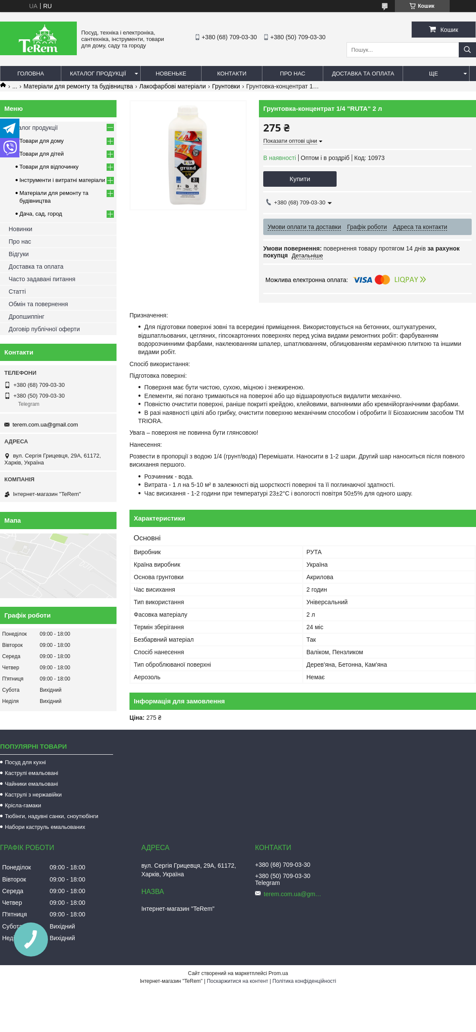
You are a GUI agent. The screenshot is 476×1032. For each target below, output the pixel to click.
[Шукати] (467, 49)
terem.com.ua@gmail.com (45, 424)
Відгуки (19, 254)
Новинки (20, 229)
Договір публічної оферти (44, 329)
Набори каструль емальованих (45, 827)
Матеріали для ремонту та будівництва (78, 86)
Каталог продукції (98, 73)
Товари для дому (41, 141)
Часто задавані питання (42, 279)
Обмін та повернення (38, 304)
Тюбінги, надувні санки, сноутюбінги (51, 816)
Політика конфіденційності (304, 981)
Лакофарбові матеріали (172, 86)
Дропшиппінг (26, 316)
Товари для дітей (41, 154)
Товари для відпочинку (49, 166)
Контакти (231, 73)
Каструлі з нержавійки (33, 794)
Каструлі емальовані (31, 773)
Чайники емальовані (31, 784)
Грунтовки (226, 86)
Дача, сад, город (40, 213)
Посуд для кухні (25, 762)
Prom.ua (278, 973)
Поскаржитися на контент (237, 981)
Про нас (293, 73)
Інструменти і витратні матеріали (62, 180)
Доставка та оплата (363, 73)
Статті (17, 291)
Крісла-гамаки (23, 805)
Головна (30, 73)
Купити (300, 178)
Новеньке (171, 73)
